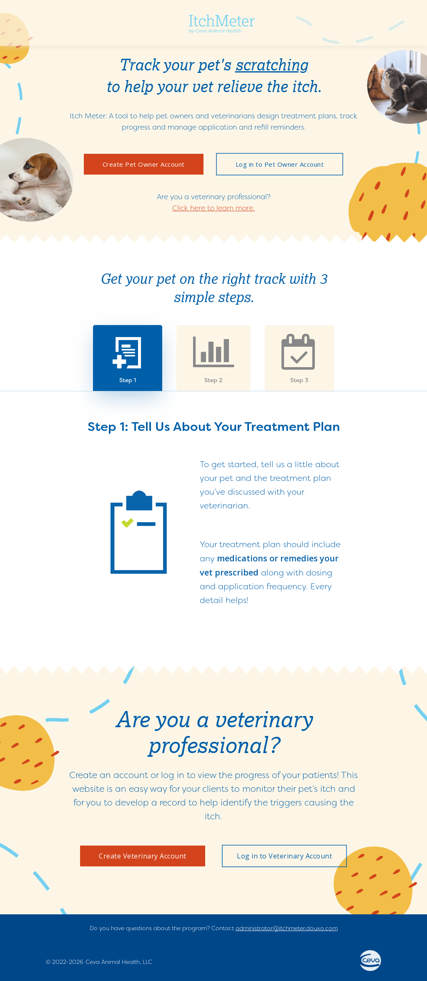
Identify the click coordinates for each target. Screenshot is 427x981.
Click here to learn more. (213, 208)
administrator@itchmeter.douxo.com (287, 928)
